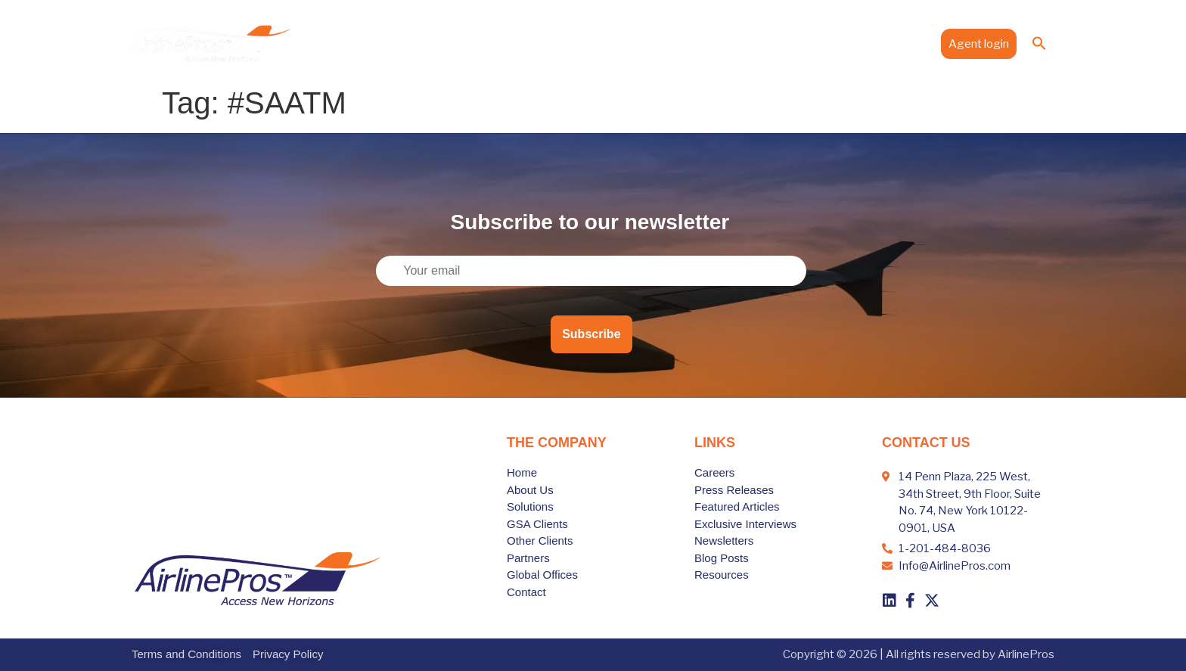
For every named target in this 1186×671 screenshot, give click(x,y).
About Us (511, 43)
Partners (702, 43)
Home (455, 43)
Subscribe (591, 334)
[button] (1039, 43)
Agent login (978, 44)
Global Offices (777, 43)
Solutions (579, 43)
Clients (643, 43)
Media (849, 43)
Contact (905, 43)
